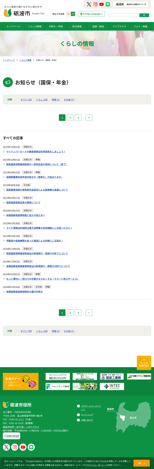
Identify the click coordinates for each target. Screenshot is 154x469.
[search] (122, 15)
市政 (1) (56, 99)
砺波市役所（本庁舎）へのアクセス (21, 427)
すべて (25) (26, 99)
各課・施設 (98, 26)
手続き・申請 (56, 26)
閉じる (141, 463)
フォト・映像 (140, 26)
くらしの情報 (34, 26)
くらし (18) (42, 99)
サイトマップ (87, 414)
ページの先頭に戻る (144, 364)
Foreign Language (91, 14)
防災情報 (77, 26)
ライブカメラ (119, 26)
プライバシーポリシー (96, 465)
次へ (89, 117)
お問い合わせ (87, 420)
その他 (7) (69, 99)
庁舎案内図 (10, 436)
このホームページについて (91, 407)
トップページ (13, 26)
